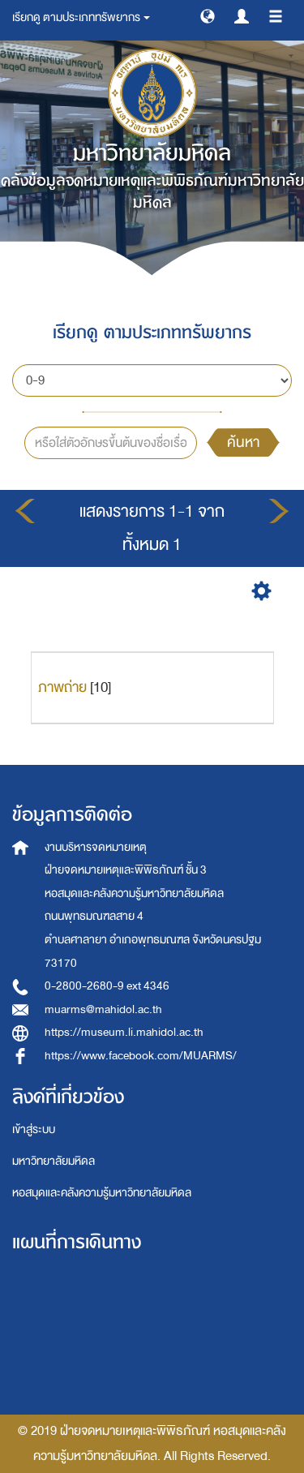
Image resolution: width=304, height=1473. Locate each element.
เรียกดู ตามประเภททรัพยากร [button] (81, 17)
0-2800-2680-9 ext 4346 (107, 986)
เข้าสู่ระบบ (33, 1129)
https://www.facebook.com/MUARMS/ (141, 1056)
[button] (207, 15)
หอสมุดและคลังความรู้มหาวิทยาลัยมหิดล (101, 1193)
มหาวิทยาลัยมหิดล (53, 1161)
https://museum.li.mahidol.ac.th (124, 1032)
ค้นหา (243, 442)
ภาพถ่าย (62, 687)
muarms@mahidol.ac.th (103, 1009)
